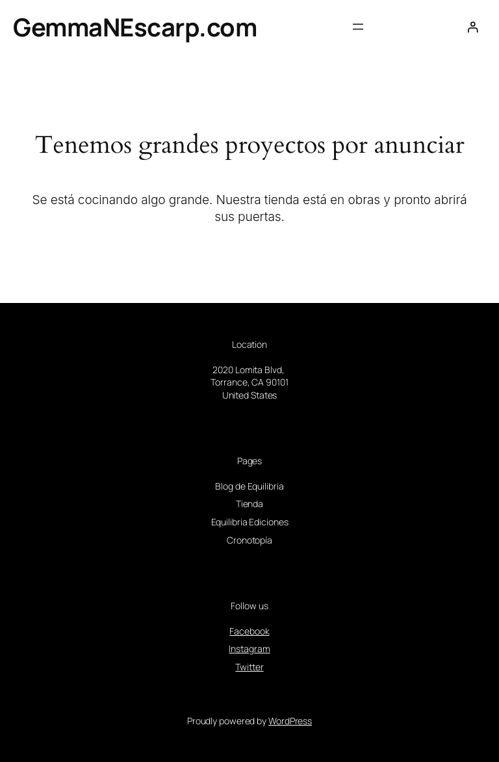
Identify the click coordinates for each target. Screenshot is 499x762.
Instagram (249, 648)
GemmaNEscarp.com (135, 27)
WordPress (290, 721)
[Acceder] (472, 27)
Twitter (249, 667)
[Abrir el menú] (358, 26)
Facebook (249, 631)
